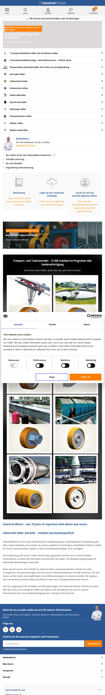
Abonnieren (93, 643)
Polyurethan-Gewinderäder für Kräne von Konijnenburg (36, 67)
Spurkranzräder (15, 102)
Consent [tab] (18, 324)
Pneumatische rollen (17, 116)
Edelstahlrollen (14, 95)
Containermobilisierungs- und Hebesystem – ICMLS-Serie (37, 60)
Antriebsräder (14, 74)
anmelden (48, 11)
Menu (7, 11)
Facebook (5, 629)
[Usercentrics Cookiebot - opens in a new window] (89, 316)
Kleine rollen (13, 123)
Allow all (85, 377)
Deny (52, 377)
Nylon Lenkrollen (15, 130)
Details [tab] (52, 324)
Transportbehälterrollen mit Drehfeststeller (30, 53)
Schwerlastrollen (15, 88)
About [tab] (87, 324)
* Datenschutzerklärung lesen (15, 649)
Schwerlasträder (15, 81)
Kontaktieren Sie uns (25, 145)
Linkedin (12, 629)
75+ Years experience (54, 18)
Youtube (19, 629)
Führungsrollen (14, 109)
